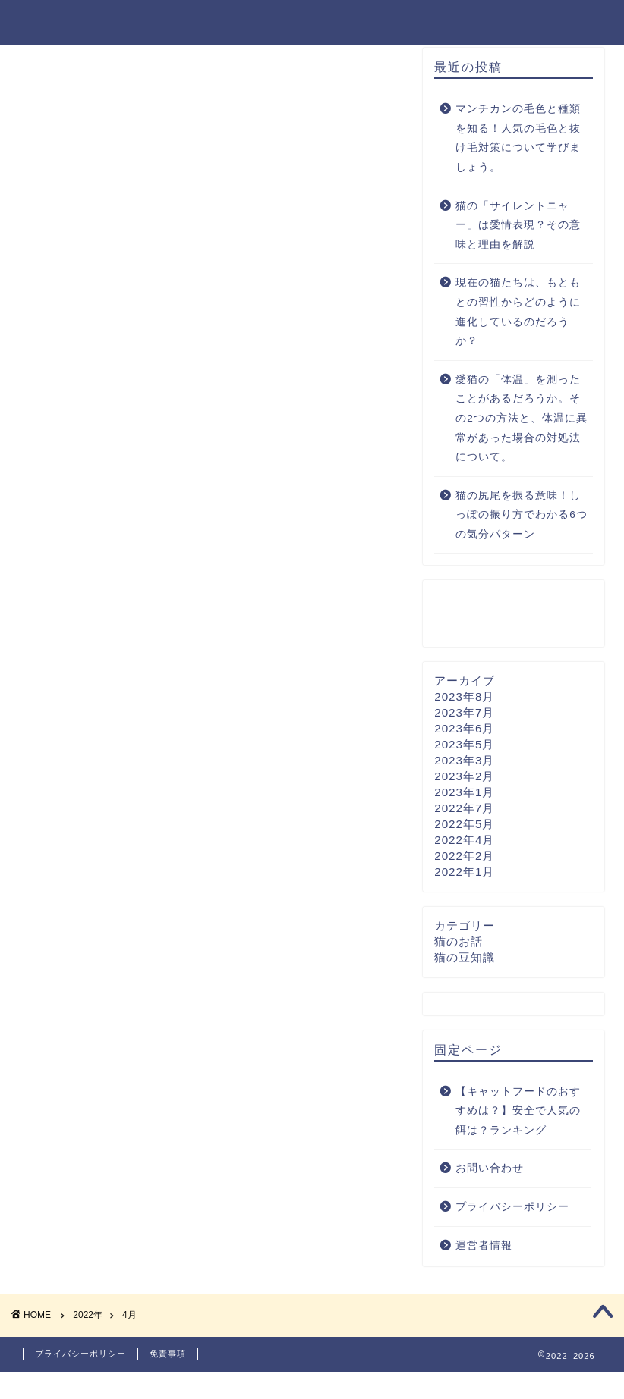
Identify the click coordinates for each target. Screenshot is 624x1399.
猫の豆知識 (464, 977)
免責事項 (168, 1380)
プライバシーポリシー (512, 1227)
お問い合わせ (489, 1188)
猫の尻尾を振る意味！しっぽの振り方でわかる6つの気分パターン (521, 535)
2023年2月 (464, 795)
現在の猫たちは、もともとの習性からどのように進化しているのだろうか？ (518, 332)
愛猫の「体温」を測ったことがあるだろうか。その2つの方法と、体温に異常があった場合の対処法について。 (521, 438)
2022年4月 (464, 859)
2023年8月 (464, 716)
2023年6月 (464, 748)
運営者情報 (483, 1265)
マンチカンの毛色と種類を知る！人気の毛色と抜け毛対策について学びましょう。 (518, 158)
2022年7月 (464, 827)
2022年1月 (464, 891)
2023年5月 (464, 764)
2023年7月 (464, 732)
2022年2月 (464, 875)
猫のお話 (458, 961)
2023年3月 (464, 779)
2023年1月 (464, 811)
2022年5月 (464, 843)
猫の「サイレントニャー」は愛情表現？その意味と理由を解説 (518, 245)
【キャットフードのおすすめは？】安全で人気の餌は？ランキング (518, 1131)
